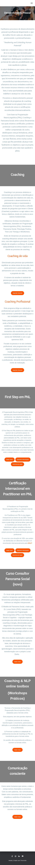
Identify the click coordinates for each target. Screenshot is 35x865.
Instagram (15, 856)
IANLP (30, 543)
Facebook (12, 856)
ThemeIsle (23, 860)
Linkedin (19, 856)
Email (22, 856)
